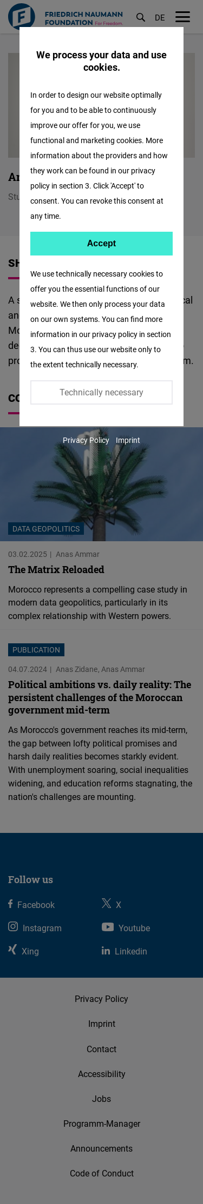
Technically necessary (101, 392)
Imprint (128, 440)
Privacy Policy (86, 440)
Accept (101, 243)
